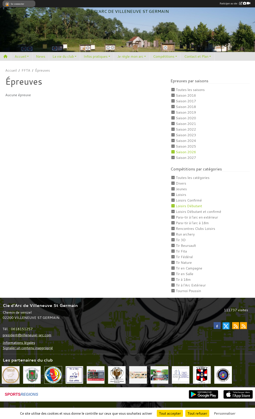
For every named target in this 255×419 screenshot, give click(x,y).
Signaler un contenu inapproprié (28, 347)
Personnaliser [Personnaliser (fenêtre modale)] (224, 413)
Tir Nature (184, 262)
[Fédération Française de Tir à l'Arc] (74, 374)
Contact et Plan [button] (196, 56)
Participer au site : (235, 3)
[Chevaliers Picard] (11, 374)
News (40, 56)
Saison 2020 (186, 118)
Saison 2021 (186, 123)
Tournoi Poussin (188, 290)
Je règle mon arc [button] (130, 56)
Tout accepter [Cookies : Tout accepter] (170, 413)
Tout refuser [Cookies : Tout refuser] (197, 413)
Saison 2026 (186, 152)
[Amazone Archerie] (159, 374)
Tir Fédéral (184, 256)
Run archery (185, 234)
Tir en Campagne (189, 268)
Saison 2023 (186, 135)
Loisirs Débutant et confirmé (198, 211)
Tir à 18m (183, 279)
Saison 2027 (186, 157)
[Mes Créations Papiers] (138, 374)
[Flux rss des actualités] (235, 325)
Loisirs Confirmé (189, 200)
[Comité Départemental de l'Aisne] (223, 374)
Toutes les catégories (192, 177)
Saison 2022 (186, 129)
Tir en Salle (184, 273)
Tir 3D (181, 239)
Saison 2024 (186, 140)
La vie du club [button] (63, 56)
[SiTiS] (96, 374)
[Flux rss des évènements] (243, 325)
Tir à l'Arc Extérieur (191, 285)
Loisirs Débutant (189, 206)
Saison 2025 (186, 146)
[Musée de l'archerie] (181, 374)
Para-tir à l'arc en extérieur (197, 217)
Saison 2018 (186, 106)
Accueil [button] (20, 56)
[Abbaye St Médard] (117, 374)
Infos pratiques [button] (96, 56)
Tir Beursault (186, 245)
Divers (181, 183)
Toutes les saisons (190, 89)
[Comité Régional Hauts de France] (53, 374)
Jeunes (181, 189)
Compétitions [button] (163, 56)
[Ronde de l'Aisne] (202, 374)
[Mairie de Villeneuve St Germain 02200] (32, 374)
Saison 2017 (186, 101)
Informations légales (19, 342)
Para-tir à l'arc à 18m (192, 222)
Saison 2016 (186, 95)
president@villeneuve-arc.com (27, 335)
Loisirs (181, 194)
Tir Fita (181, 251)
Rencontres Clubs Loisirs (195, 228)
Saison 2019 (186, 112)
